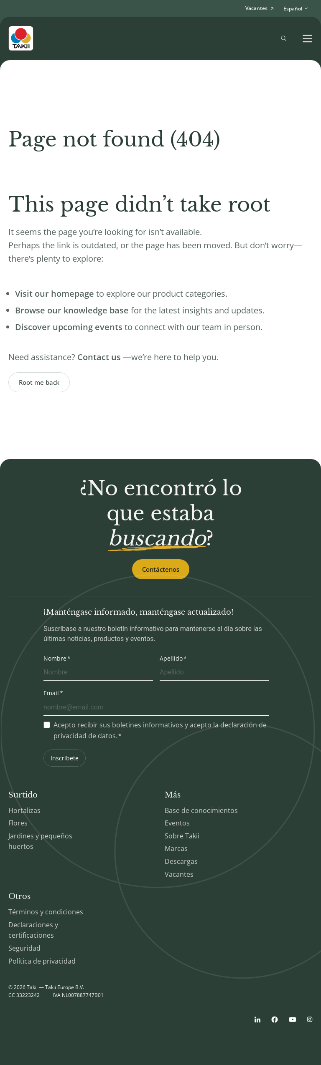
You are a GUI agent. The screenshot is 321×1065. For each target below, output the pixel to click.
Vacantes (179, 874)
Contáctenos (160, 569)
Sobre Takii (182, 835)
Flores (18, 823)
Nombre (54, 658)
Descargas (181, 861)
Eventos (177, 823)
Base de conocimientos (201, 810)
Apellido (171, 658)
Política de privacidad (42, 961)
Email (51, 693)
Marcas (176, 848)
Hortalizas (24, 810)
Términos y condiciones (45, 911)
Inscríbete (65, 758)
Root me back (39, 382)
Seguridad (24, 948)
